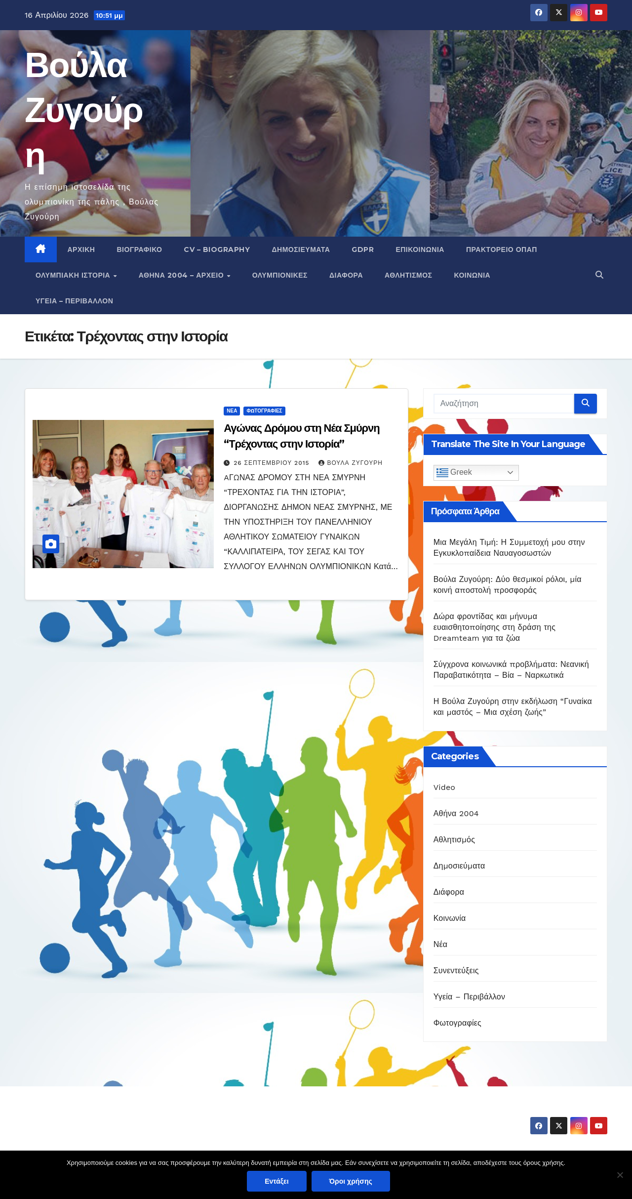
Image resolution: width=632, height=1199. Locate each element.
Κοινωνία (472, 275)
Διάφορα (346, 275)
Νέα (232, 410)
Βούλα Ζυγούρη (84, 109)
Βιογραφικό (139, 249)
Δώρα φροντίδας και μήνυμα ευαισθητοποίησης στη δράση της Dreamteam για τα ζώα (494, 627)
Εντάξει (276, 1181)
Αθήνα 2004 (456, 813)
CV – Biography (217, 249)
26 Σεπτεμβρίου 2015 (273, 462)
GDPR (363, 249)
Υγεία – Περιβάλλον (74, 300)
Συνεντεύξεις (456, 970)
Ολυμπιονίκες (280, 275)
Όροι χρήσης (350, 1181)
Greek (454, 473)
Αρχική (81, 249)
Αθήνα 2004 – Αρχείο (182, 275)
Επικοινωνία (419, 249)
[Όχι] (620, 1175)
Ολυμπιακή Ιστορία (74, 275)
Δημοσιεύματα (301, 249)
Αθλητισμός (409, 275)
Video (445, 787)
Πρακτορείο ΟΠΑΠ (501, 249)
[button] (599, 275)
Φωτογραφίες (264, 410)
